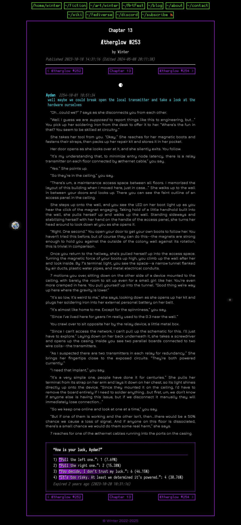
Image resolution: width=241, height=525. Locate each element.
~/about (175, 6)
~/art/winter (104, 6)
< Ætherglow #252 (64, 71)
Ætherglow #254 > (177, 71)
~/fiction (75, 6)
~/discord (127, 15)
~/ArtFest (133, 6)
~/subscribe (157, 15)
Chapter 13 (120, 71)
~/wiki (75, 15)
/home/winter (46, 6)
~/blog (155, 6)
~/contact (198, 6)
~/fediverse (99, 15)
